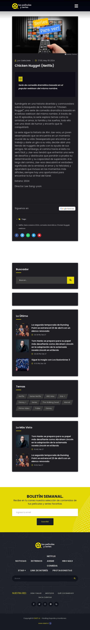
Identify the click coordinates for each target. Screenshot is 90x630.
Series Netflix (35, 396)
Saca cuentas (45, 597)
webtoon (22, 228)
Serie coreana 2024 (31, 225)
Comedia (52, 565)
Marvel (67, 402)
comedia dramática (48, 225)
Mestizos (49, 593)
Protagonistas (62, 570)
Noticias (20, 561)
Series (34, 402)
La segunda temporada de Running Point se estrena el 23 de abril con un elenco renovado (51, 328)
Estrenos (36, 561)
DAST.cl (37, 618)
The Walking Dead (50, 402)
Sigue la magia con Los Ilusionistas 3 (51, 359)
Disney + (22, 402)
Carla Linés (26, 60)
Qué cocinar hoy (66, 593)
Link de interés (39, 570)
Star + (62, 396)
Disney (49, 408)
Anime (50, 561)
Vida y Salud (35, 593)
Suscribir (45, 521)
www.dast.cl (45, 623)
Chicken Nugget (63, 225)
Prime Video (24, 408)
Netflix (21, 225)
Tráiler (37, 408)
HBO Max (50, 396)
